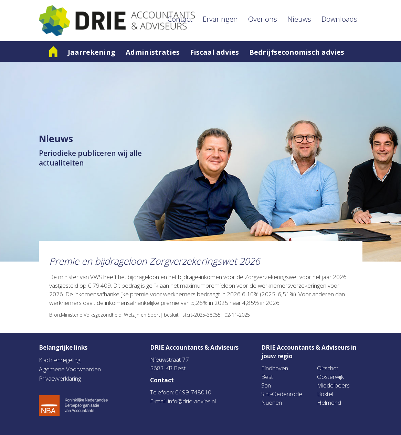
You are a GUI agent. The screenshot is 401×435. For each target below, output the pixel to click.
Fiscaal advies (214, 52)
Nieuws (299, 19)
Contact (180, 19)
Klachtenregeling (59, 360)
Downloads (339, 19)
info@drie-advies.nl (192, 401)
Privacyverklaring (60, 378)
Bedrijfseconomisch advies (296, 52)
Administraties (153, 52)
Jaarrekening (91, 52)
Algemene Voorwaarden (70, 369)
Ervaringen (220, 19)
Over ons (262, 19)
